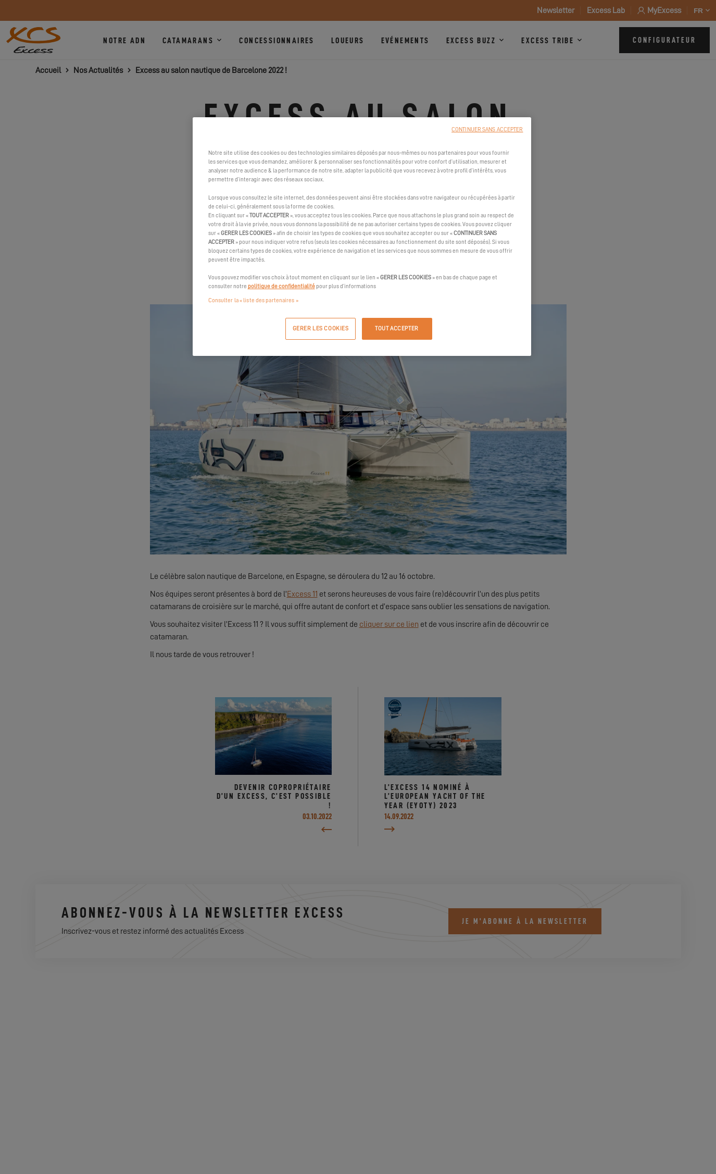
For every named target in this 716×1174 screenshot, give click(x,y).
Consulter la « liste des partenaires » (253, 300)
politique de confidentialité (281, 286)
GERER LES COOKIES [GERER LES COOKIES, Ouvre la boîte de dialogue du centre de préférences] (321, 328)
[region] (362, 236)
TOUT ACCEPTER (396, 328)
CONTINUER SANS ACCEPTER (487, 129)
